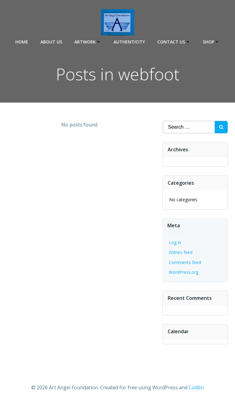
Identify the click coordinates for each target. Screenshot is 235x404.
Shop (211, 42)
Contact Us (174, 42)
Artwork (87, 42)
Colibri (196, 387)
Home (21, 42)
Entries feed (180, 252)
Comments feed (185, 262)
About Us (51, 42)
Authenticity (129, 42)
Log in (175, 242)
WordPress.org (183, 272)
